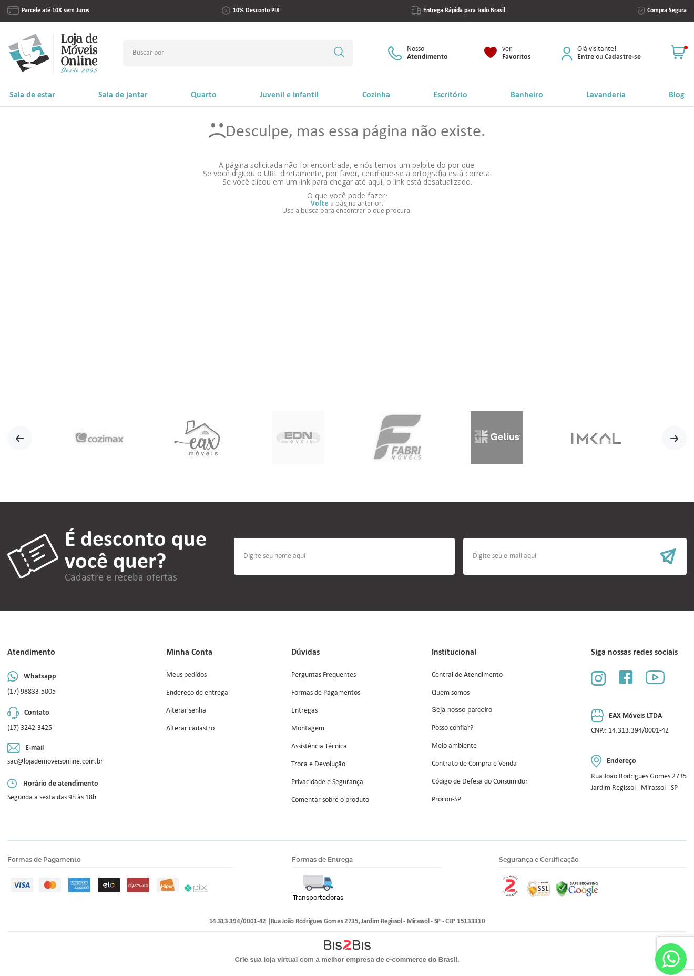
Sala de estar (32, 94)
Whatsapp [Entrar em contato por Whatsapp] (671, 959)
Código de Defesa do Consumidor (480, 781)
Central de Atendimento (467, 674)
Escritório (450, 94)
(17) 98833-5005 (31, 691)
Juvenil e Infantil (289, 94)
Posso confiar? (452, 727)
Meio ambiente (454, 745)
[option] (99, 438)
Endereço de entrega (197, 692)
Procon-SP (446, 799)
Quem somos (451, 692)
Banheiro (527, 94)
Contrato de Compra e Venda (474, 763)
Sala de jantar (123, 94)
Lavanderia (606, 94)
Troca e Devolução (318, 763)
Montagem (307, 728)
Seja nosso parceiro (462, 710)
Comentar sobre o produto (330, 799)
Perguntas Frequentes (323, 674)
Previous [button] (19, 438)
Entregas (304, 710)
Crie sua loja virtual (266, 959)
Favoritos (516, 53)
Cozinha (376, 94)
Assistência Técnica (319, 745)
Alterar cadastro (190, 728)
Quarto (204, 94)
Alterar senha (186, 710)
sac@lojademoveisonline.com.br (55, 761)
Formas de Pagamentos (325, 692)
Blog (677, 94)
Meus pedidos (186, 674)
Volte (320, 203)
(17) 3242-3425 (29, 727)
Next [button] (674, 438)
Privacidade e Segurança (327, 781)
